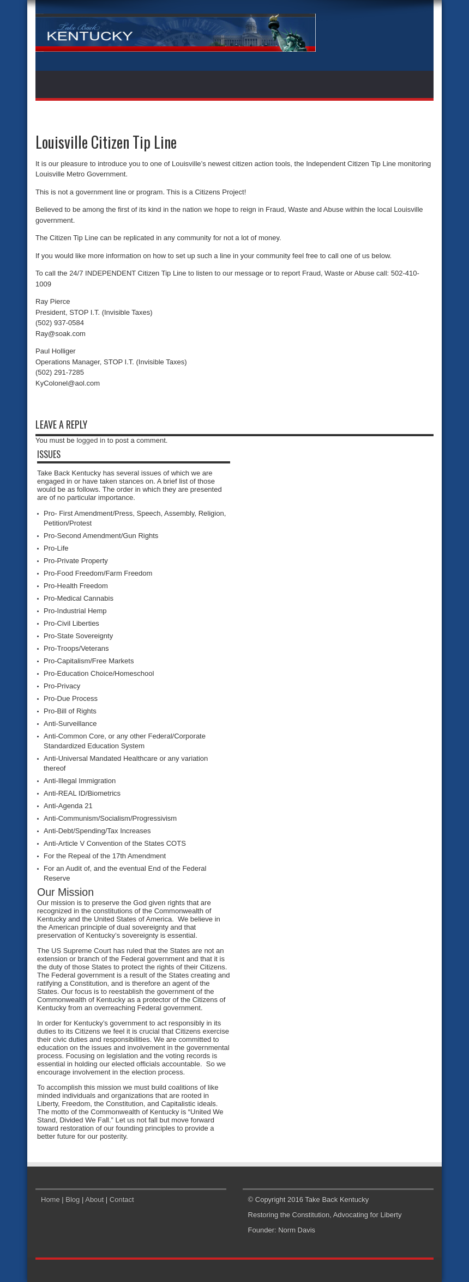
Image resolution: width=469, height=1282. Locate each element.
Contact (122, 1199)
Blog (72, 1199)
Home (50, 1199)
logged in (90, 440)
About (94, 1199)
